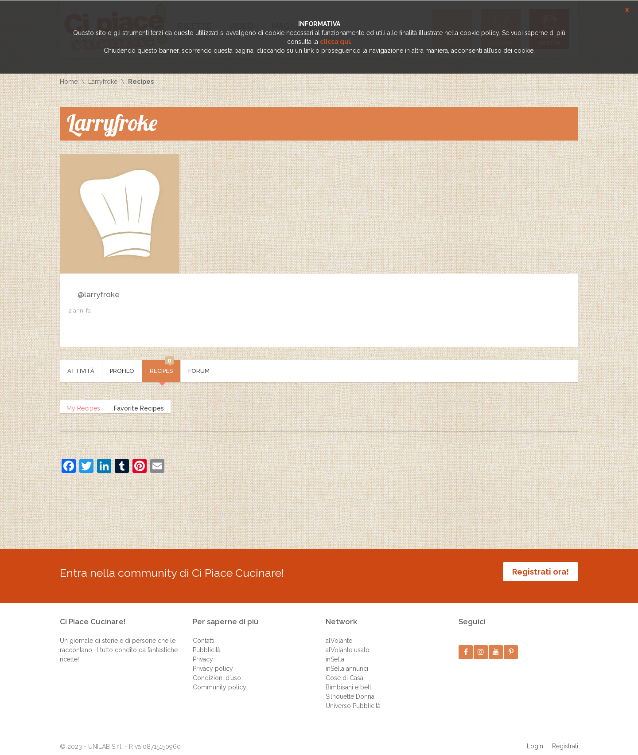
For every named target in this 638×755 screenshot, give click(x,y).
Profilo (122, 371)
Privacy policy (213, 661)
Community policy (219, 680)
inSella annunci (347, 661)
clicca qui (335, 41)
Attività (80, 371)
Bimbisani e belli (349, 680)
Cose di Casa (344, 671)
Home (69, 81)
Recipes (162, 367)
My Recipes (83, 406)
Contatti (203, 634)
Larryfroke (102, 81)
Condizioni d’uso (217, 671)
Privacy (203, 652)
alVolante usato (348, 643)
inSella (335, 652)
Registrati (565, 739)
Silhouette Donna (350, 689)
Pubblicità (207, 643)
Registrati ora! (540, 571)
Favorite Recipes (139, 406)
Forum (199, 371)
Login (535, 739)
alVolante (339, 634)
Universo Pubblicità (353, 699)
